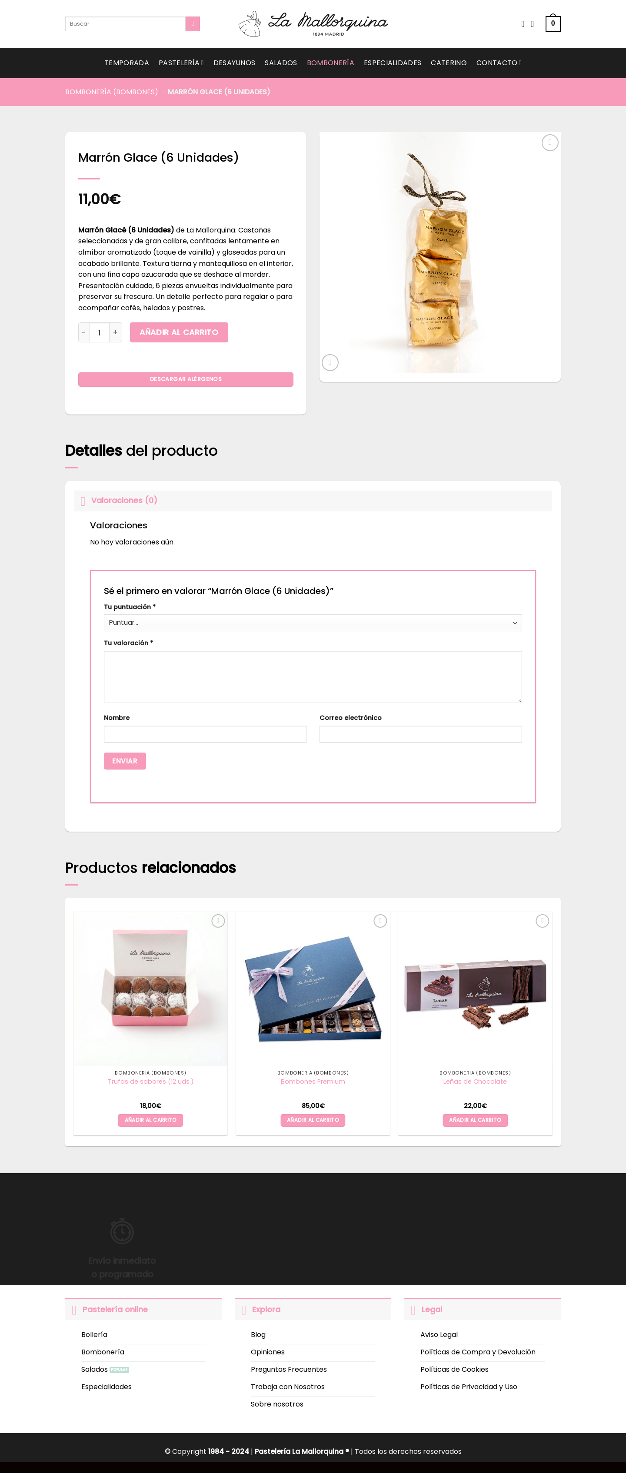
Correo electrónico (351, 717)
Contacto (499, 63)
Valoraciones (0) (115, 500)
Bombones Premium (313, 1082)
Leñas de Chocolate (475, 1082)
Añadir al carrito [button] (151, 1120)
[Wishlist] (523, 23)
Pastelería (181, 63)
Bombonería (330, 63)
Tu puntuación (130, 607)
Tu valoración (128, 643)
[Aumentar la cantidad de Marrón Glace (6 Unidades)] (116, 332)
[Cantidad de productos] (100, 332)
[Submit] (193, 24)
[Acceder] (535, 23)
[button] (553, 24)
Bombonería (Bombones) (111, 92)
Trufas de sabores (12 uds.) (151, 1082)
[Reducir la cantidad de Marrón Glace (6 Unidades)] (84, 332)
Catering (449, 63)
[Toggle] (82, 500)
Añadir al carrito (179, 332)
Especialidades (392, 63)
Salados (281, 63)
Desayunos (234, 63)
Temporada (126, 63)
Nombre (117, 717)
